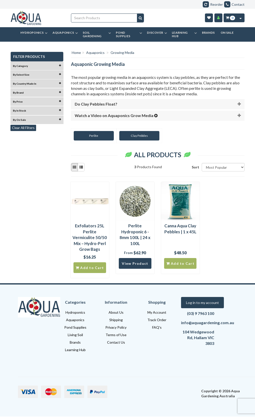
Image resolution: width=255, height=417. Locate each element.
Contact (234, 4)
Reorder (213, 4)
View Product (135, 264)
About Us (116, 313)
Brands (75, 343)
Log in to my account (202, 303)
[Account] (218, 17)
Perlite (92, 136)
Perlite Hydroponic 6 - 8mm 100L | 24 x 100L (135, 234)
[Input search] (104, 18)
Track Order (156, 320)
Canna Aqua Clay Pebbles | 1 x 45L (180, 228)
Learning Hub (75, 350)
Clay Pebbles (136, 136)
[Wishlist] (209, 17)
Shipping (116, 320)
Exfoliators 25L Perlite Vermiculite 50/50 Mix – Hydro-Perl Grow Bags (89, 237)
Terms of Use (116, 335)
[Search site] (140, 18)
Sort (195, 167)
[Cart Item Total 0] (230, 17)
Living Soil (75, 335)
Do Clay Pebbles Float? (96, 104)
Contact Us (116, 343)
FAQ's (157, 328)
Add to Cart (90, 268)
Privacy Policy (116, 328)
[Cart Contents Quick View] (241, 17)
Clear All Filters (23, 128)
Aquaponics (75, 320)
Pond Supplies (75, 328)
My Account (156, 313)
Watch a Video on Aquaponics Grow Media (117, 115)
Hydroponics (75, 313)
